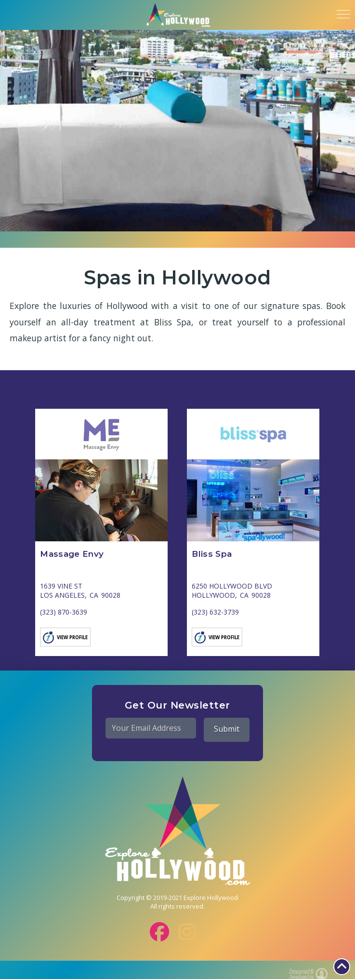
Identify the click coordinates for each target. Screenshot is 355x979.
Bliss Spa (212, 554)
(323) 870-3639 (63, 612)
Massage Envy (72, 554)
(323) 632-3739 (215, 612)
